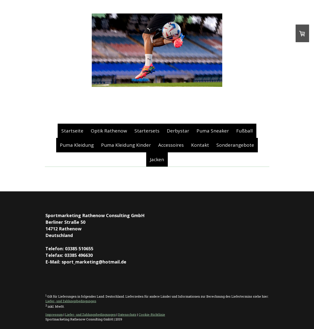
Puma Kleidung (77, 145)
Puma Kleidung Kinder (126, 145)
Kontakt (200, 145)
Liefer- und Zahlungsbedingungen (70, 301)
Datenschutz (127, 314)
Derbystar (178, 131)
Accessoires (171, 145)
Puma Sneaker (212, 131)
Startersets (146, 131)
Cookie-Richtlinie (152, 314)
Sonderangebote (235, 145)
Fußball (244, 131)
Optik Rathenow (109, 131)
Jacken (157, 159)
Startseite (72, 131)
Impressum (54, 314)
